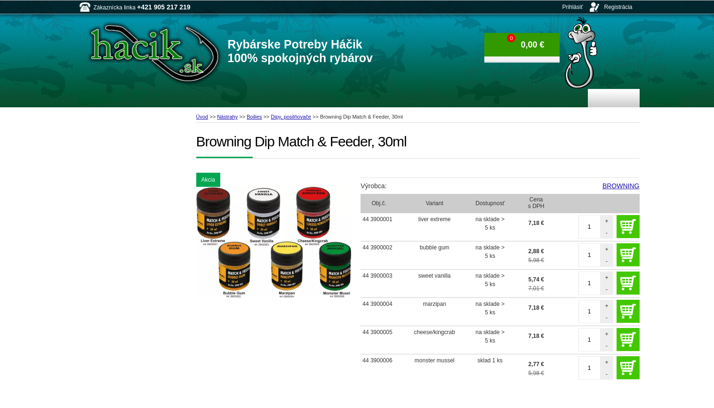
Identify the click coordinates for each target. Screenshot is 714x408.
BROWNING (621, 186)
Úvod (202, 117)
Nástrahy (227, 117)
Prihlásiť (572, 7)
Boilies (254, 117)
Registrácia (618, 7)
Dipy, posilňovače (291, 117)
